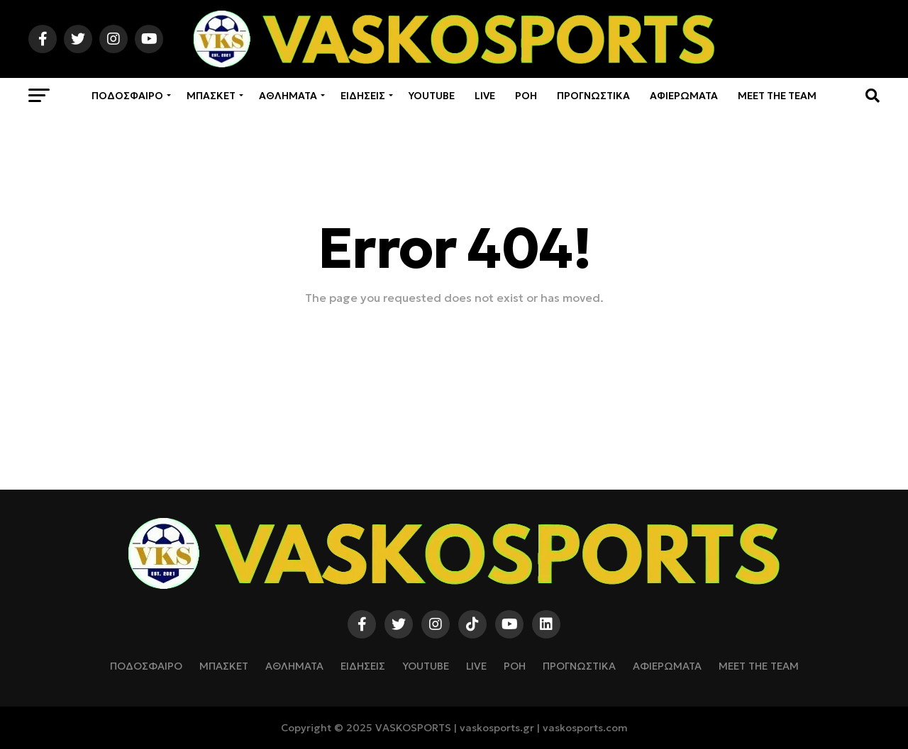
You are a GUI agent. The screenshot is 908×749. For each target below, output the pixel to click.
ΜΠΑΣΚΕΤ (211, 95)
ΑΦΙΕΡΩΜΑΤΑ (684, 95)
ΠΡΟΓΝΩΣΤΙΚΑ (593, 95)
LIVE (485, 95)
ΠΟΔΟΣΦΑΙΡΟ (127, 95)
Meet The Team (777, 95)
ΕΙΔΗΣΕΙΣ (362, 95)
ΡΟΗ (526, 95)
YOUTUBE (432, 95)
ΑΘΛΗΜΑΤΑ (288, 95)
